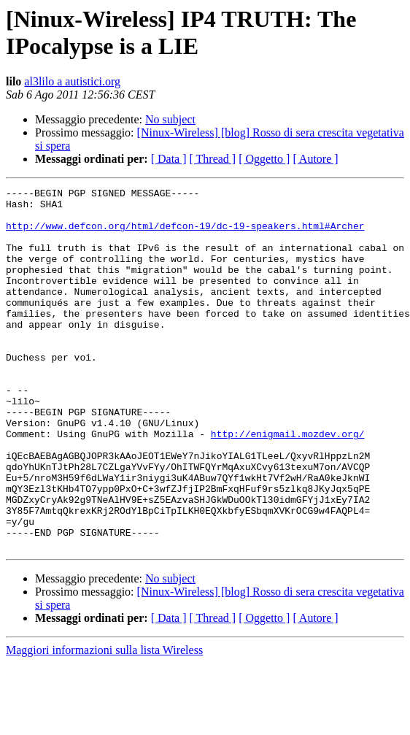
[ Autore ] (315, 159)
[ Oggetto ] (264, 159)
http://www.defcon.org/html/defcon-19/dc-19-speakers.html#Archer (185, 234)
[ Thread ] (213, 159)
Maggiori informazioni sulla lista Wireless (104, 722)
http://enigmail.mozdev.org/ (288, 483)
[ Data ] (169, 159)
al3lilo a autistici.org (72, 81)
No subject (170, 119)
